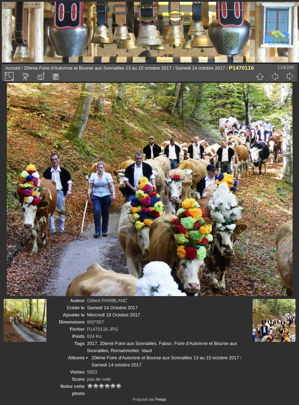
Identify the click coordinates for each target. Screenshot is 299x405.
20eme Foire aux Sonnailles (128, 343)
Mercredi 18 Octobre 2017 (113, 315)
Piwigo (160, 399)
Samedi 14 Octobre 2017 (112, 307)
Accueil (12, 68)
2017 (92, 343)
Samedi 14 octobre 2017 (200, 68)
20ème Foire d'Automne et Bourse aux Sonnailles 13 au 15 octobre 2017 (97, 68)
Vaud (146, 350)
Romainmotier (125, 350)
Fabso (165, 343)
